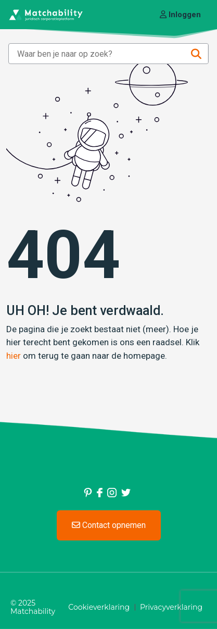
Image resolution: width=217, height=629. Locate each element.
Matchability (32, 611)
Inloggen (180, 14)
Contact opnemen (109, 525)
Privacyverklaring (171, 607)
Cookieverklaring (99, 607)
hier (13, 355)
